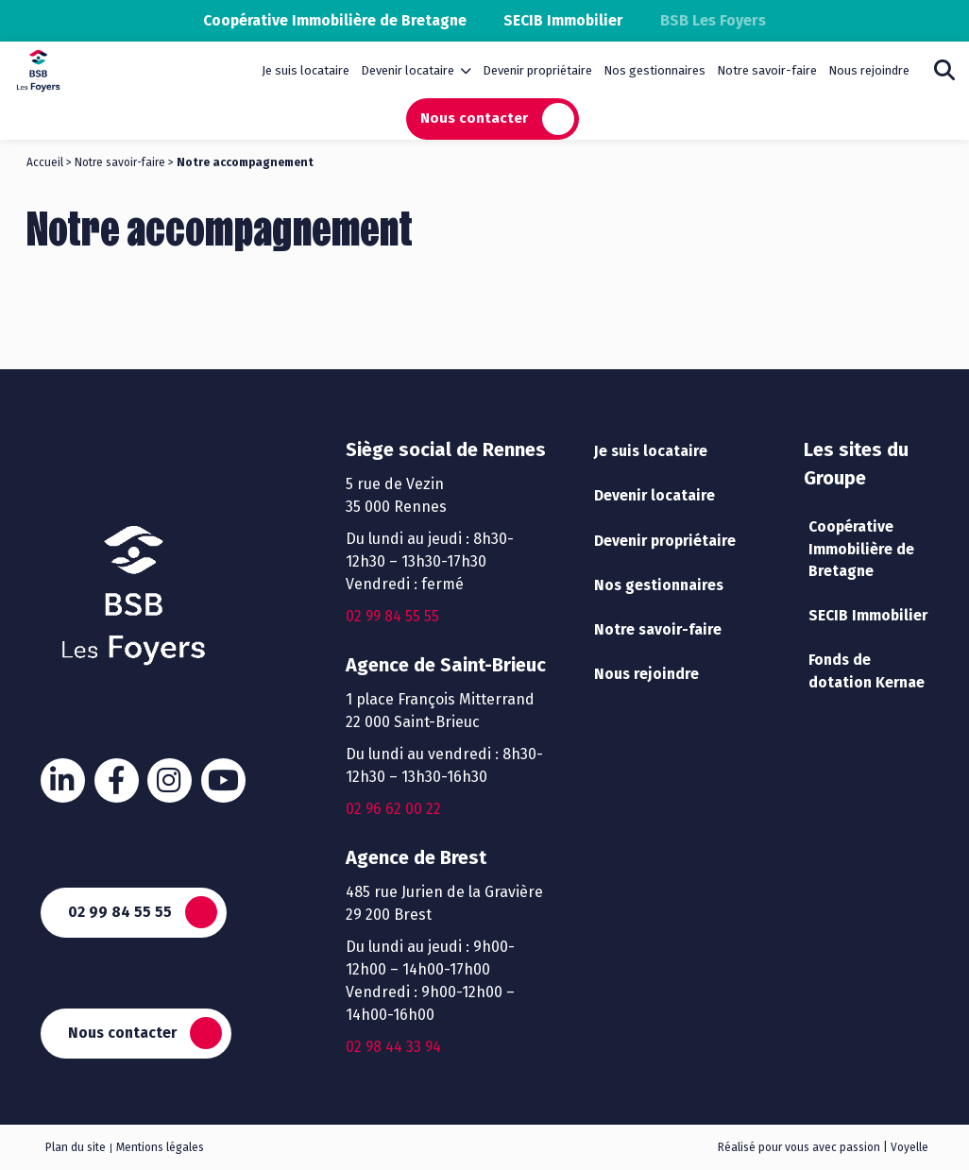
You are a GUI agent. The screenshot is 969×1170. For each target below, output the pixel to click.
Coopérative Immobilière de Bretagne (332, 20)
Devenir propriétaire (537, 70)
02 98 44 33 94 (394, 1047)
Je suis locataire (305, 70)
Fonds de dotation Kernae (868, 673)
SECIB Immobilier (567, 20)
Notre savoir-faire (767, 70)
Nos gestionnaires (655, 70)
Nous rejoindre (869, 70)
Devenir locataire (407, 70)
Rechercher (944, 69)
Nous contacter (474, 118)
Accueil (44, 162)
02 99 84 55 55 (121, 911)
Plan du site (75, 1147)
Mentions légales (160, 1147)
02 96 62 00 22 (394, 809)
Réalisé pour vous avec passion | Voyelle (823, 1147)
